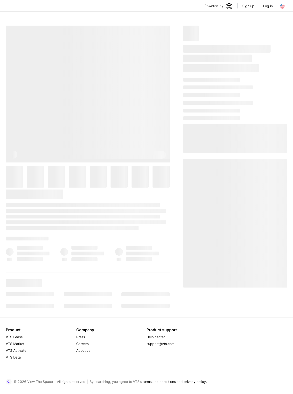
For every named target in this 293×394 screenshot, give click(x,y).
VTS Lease (14, 337)
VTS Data (13, 357)
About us (83, 350)
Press (80, 337)
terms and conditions (159, 382)
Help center (155, 337)
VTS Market (15, 344)
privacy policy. (195, 382)
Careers (82, 344)
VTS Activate (16, 350)
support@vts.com (160, 344)
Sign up (248, 6)
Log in (268, 6)
